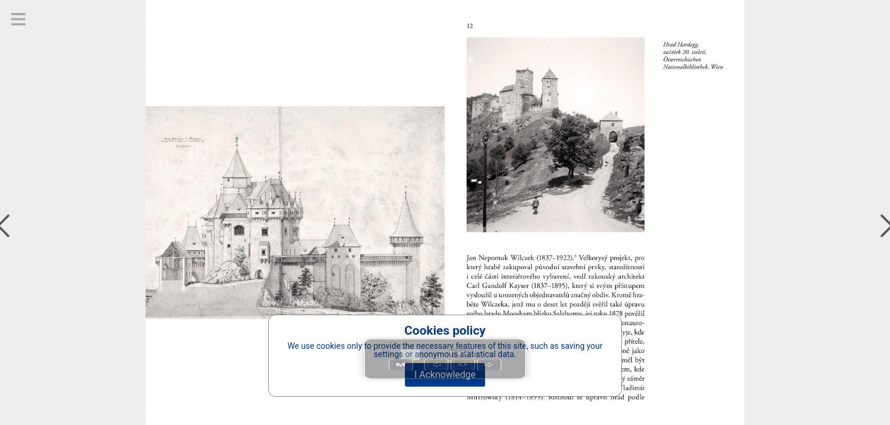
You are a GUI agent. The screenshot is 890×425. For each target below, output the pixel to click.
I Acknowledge (445, 374)
